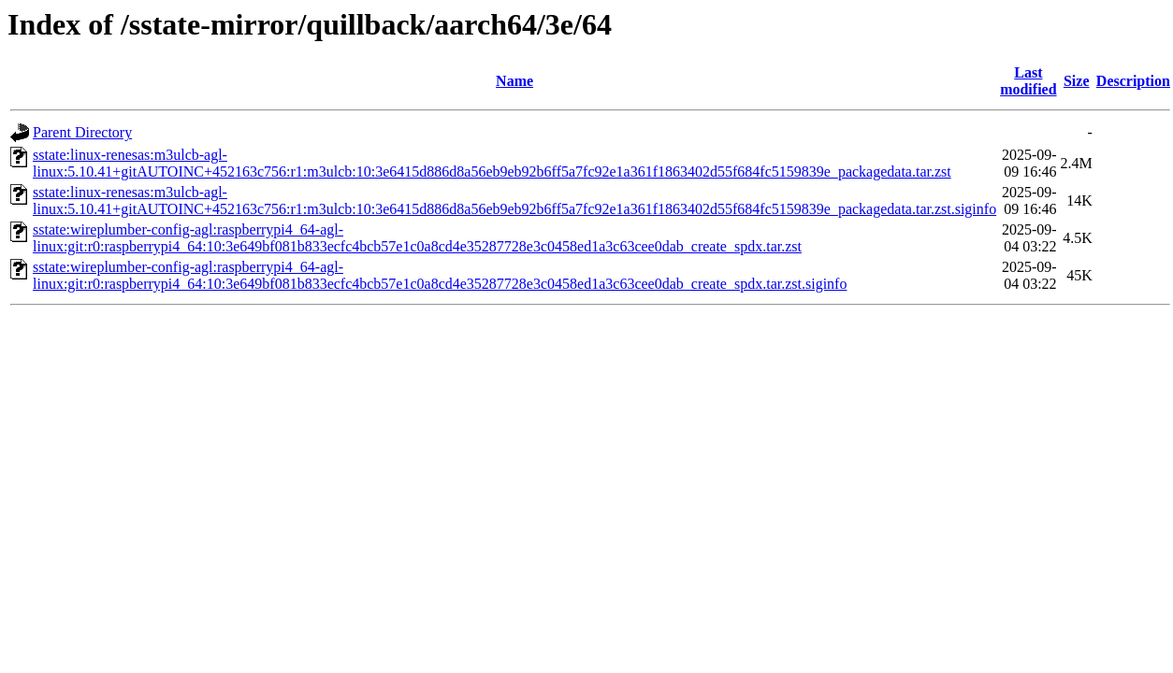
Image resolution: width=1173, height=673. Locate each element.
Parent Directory (82, 132)
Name (514, 81)
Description (1133, 81)
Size (1077, 81)
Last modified (1028, 80)
